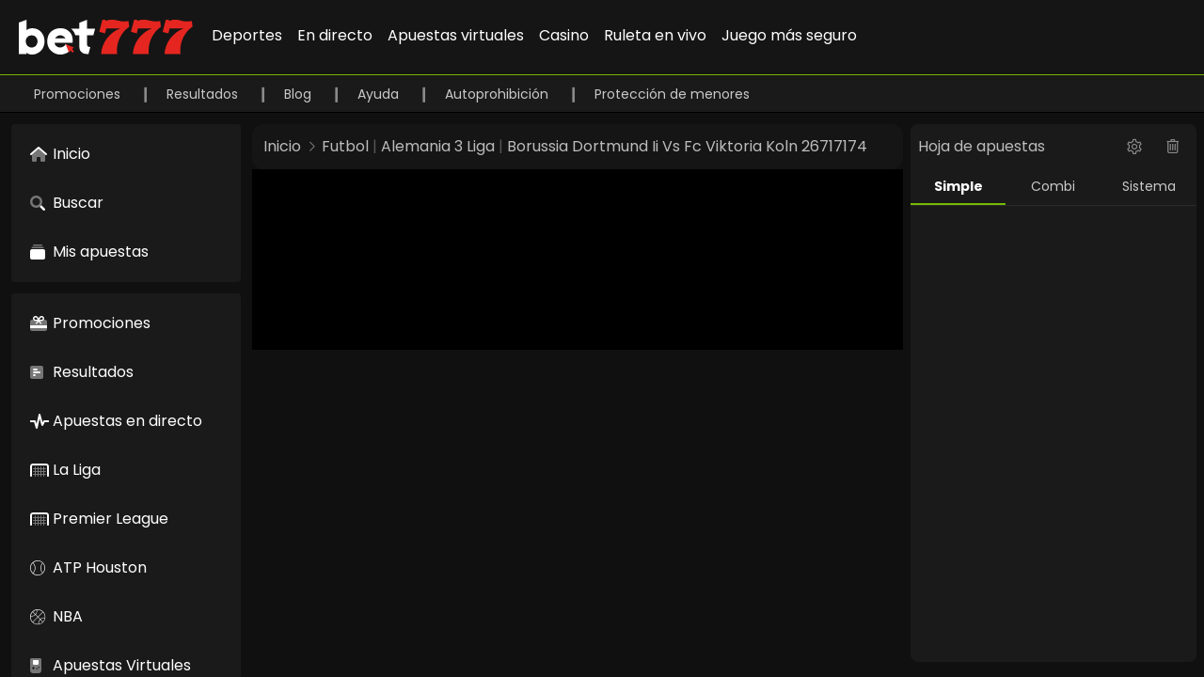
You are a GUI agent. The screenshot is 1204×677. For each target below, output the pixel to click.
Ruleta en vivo (655, 35)
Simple (958, 186)
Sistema (1149, 186)
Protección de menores (672, 94)
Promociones (79, 94)
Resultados (204, 94)
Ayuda (380, 94)
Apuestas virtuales (456, 35)
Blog (299, 94)
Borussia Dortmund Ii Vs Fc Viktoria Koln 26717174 (687, 146)
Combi (1053, 186)
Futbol (345, 146)
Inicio (282, 146)
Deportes (247, 35)
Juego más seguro (789, 35)
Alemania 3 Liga (438, 146)
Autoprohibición (498, 94)
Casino (564, 35)
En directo (334, 35)
